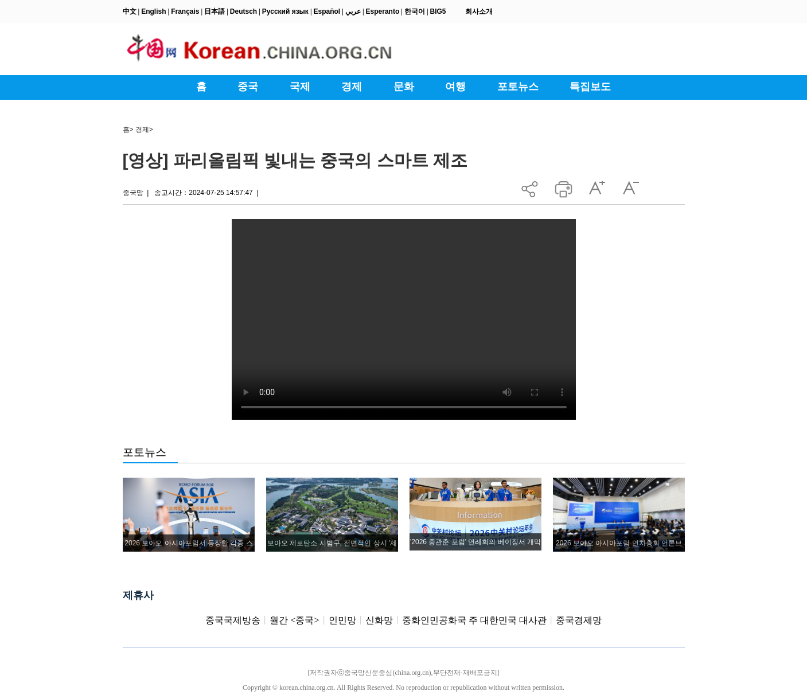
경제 (142, 130)
